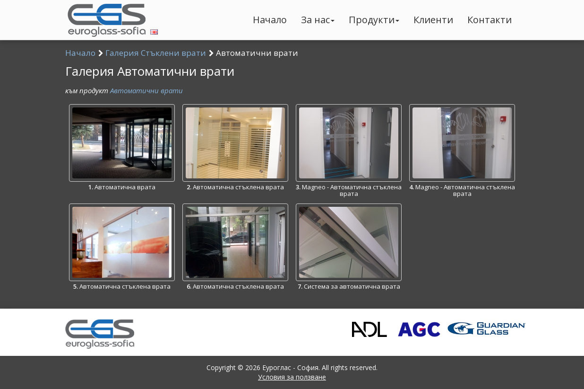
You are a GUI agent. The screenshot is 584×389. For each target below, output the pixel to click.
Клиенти (433, 19)
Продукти (374, 19)
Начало (270, 19)
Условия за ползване (292, 376)
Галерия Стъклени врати (155, 52)
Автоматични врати (146, 90)
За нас (318, 19)
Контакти (489, 19)
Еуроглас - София (290, 367)
